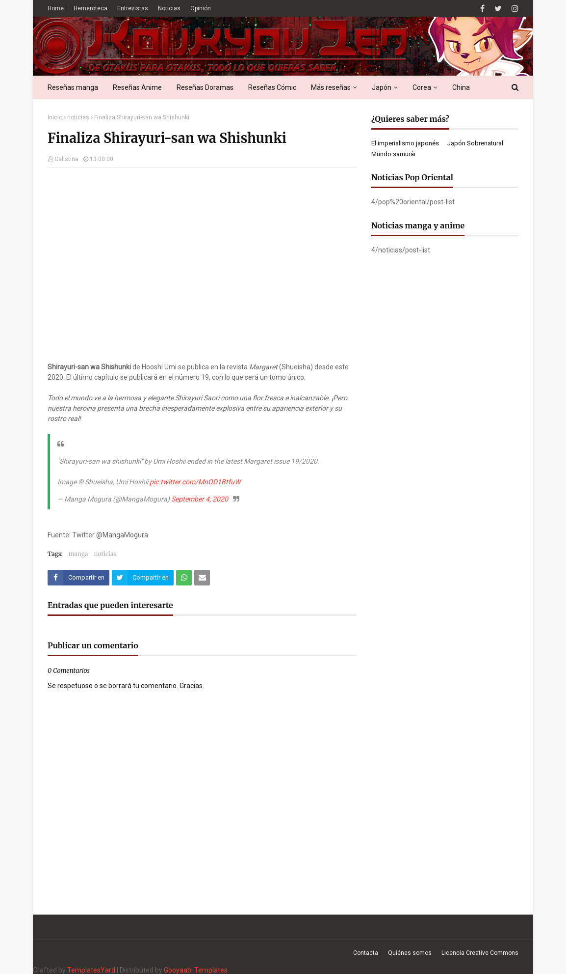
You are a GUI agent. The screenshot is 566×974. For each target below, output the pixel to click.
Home (56, 8)
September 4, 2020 (199, 499)
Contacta (365, 952)
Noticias (169, 8)
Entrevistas (132, 8)
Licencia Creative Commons (479, 952)
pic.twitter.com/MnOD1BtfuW (195, 482)
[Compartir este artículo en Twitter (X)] (143, 577)
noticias (78, 117)
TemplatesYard (91, 970)
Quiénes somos (410, 952)
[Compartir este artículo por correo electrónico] (202, 577)
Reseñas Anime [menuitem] (137, 87)
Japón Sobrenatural (475, 143)
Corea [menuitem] (421, 87)
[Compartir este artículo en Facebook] (78, 577)
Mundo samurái (393, 154)
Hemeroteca (90, 8)
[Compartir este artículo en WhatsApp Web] (184, 577)
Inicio (55, 117)
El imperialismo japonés (405, 143)
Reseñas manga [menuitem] (73, 87)
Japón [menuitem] (381, 87)
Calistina (66, 159)
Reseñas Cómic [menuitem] (272, 87)
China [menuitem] (461, 87)
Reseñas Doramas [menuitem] (205, 87)
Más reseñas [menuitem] (331, 87)
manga (78, 553)
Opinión (200, 8)
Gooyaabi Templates (196, 970)
